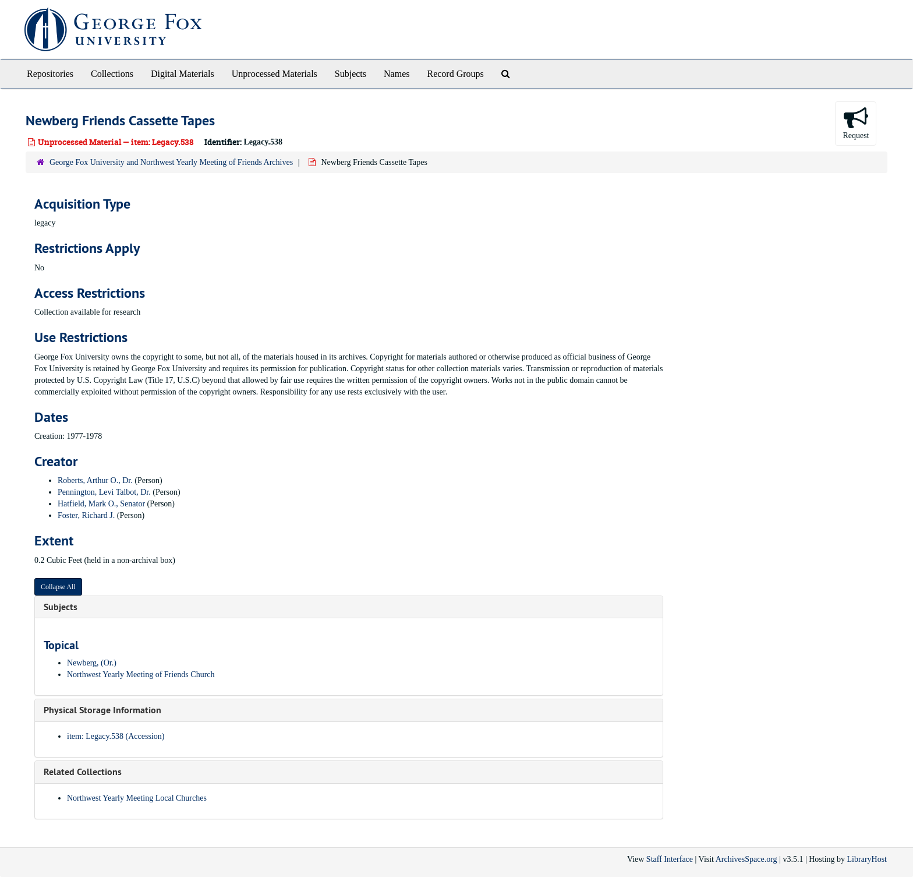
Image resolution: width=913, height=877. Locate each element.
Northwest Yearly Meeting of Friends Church (141, 674)
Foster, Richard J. (86, 515)
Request (856, 122)
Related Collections (83, 772)
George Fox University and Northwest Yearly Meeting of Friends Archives (171, 162)
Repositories (50, 74)
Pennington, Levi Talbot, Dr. (104, 492)
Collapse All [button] (58, 587)
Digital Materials (182, 74)
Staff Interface (669, 859)
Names (396, 74)
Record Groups (455, 74)
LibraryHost (867, 859)
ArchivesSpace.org (746, 859)
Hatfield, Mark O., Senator (101, 503)
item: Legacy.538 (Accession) (115, 736)
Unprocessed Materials (274, 74)
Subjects (350, 74)
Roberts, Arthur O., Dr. (95, 480)
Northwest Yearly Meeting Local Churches (137, 798)
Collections (112, 74)
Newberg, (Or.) (91, 662)
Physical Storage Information (102, 710)
